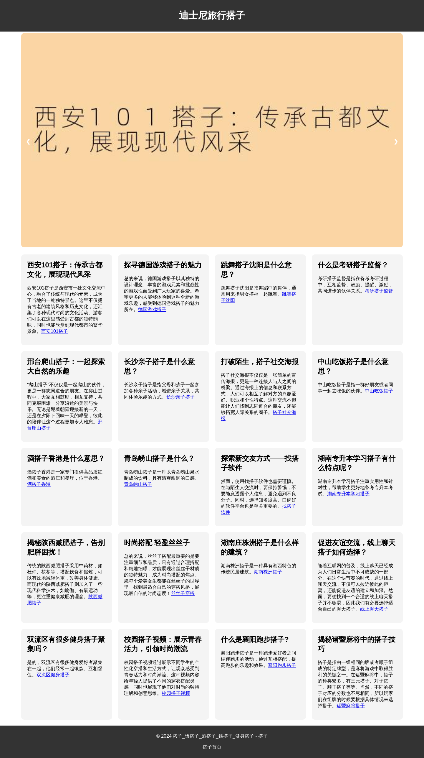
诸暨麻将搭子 (351, 705)
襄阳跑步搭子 (282, 665)
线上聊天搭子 (374, 608)
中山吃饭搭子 (379, 390)
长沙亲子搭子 (180, 396)
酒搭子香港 (39, 484)
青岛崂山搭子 (138, 484)
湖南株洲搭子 (268, 571)
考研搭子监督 (379, 290)
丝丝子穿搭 (183, 593)
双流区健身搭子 (53, 674)
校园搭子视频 (176, 693)
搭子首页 (212, 746)
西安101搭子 (54, 331)
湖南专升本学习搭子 (348, 493)
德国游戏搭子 (152, 309)
